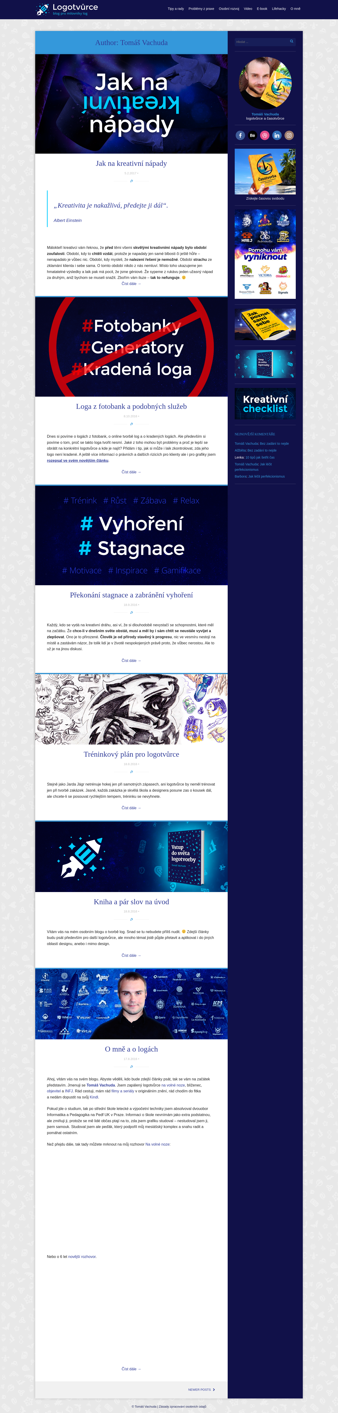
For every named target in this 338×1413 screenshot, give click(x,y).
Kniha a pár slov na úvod (131, 901)
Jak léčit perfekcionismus (266, 476)
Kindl (94, 1097)
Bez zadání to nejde (274, 443)
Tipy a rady (176, 9)
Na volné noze (157, 1144)
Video (248, 9)
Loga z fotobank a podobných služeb (131, 406)
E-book (262, 9)
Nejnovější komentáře (255, 434)
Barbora (240, 476)
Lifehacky (279, 9)
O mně (295, 9)
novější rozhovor (82, 1257)
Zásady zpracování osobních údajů (182, 1406)
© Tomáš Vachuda (144, 1406)
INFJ (69, 1091)
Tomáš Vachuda (246, 443)
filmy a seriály (122, 1091)
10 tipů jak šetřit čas (260, 457)
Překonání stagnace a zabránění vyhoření (131, 595)
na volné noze (173, 1085)
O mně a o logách (131, 1049)
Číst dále (131, 284)
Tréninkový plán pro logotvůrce (131, 754)
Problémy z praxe (201, 9)
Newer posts (202, 1389)
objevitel (54, 1091)
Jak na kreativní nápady (131, 163)
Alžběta (240, 450)
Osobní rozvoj (229, 9)
